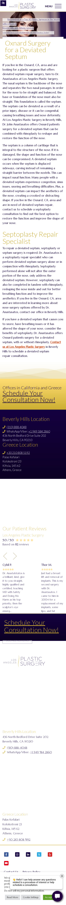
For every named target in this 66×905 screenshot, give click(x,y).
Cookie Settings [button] (30, 897)
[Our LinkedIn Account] (28, 855)
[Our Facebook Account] (6, 855)
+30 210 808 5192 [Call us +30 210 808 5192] (18, 453)
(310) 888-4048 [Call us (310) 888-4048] (16, 427)
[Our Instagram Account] (17, 855)
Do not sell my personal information (24, 890)
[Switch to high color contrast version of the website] (3, 3)
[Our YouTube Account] (6, 864)
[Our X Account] (39, 855)
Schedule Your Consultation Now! (28, 396)
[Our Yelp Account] (50, 855)
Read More (12, 897)
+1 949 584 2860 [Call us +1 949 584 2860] (39, 431)
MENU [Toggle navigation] (53, 6)
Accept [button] (48, 897)
